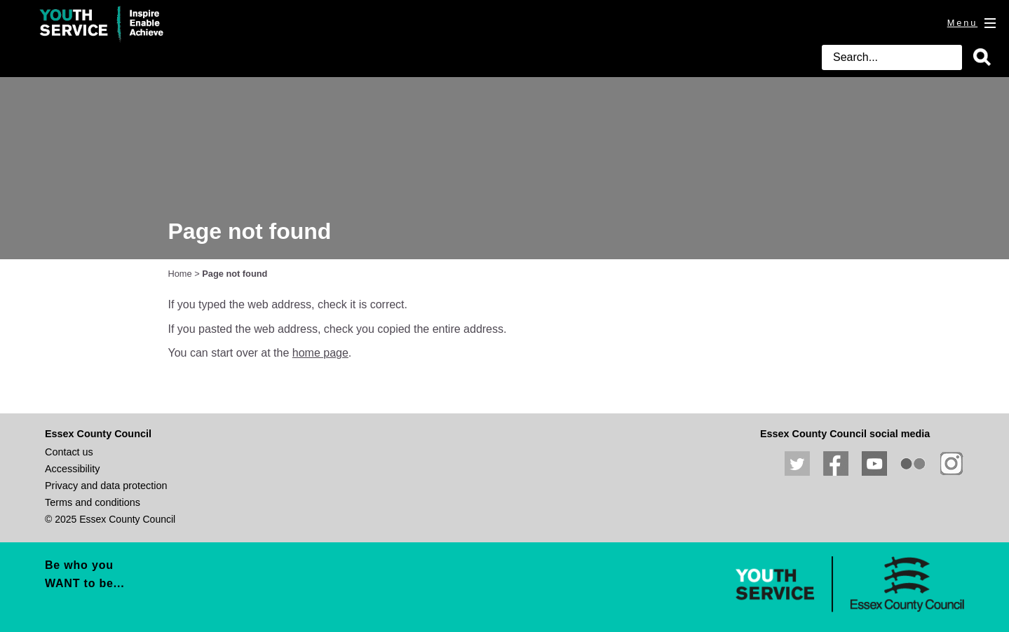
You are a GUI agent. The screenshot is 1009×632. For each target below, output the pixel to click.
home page (320, 353)
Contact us (69, 452)
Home (180, 273)
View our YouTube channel (874, 463)
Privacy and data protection (106, 485)
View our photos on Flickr (913, 463)
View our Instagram (951, 463)
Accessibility (72, 468)
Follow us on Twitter (797, 463)
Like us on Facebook (835, 463)
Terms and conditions (92, 502)
